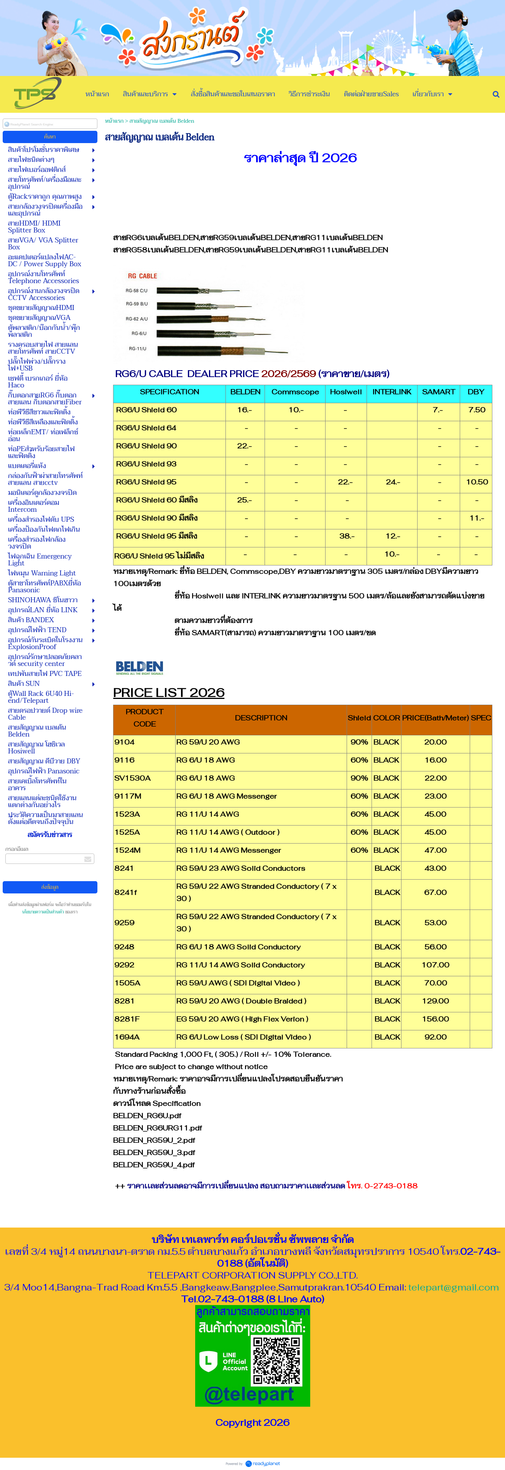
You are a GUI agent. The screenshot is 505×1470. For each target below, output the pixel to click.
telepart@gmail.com (453, 1287)
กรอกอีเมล (16, 849)
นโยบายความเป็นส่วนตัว (43, 912)
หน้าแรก (114, 121)
